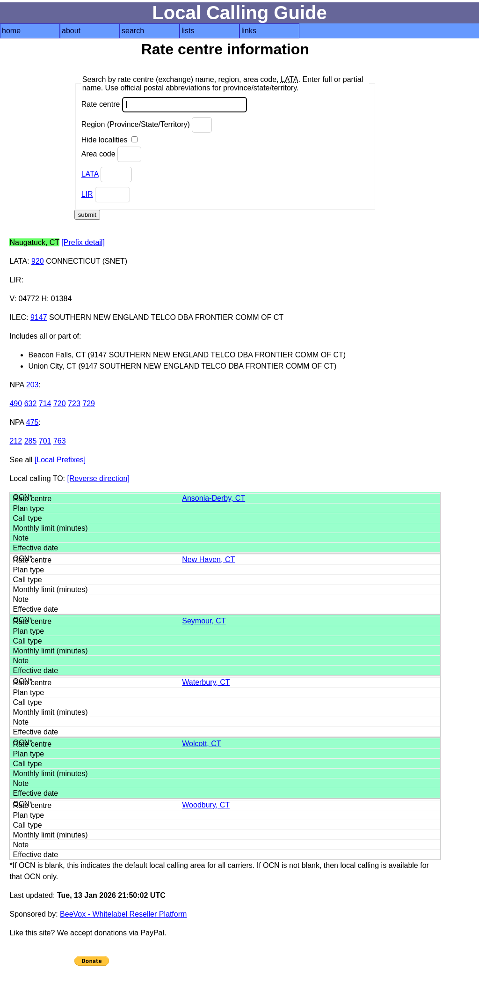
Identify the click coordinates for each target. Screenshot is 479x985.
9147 (38, 317)
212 (15, 441)
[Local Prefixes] (60, 460)
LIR (87, 194)
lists (188, 31)
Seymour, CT (203, 621)
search (133, 31)
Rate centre (164, 104)
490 (15, 403)
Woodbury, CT (206, 805)
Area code (111, 154)
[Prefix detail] (82, 242)
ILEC (17, 317)
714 (45, 403)
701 (45, 441)
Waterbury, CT (206, 682)
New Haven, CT (208, 559)
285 (30, 441)
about (71, 31)
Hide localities (109, 140)
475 (32, 422)
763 (59, 441)
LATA (90, 174)
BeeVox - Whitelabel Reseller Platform (123, 914)
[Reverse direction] (98, 478)
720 (59, 403)
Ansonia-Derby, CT (213, 498)
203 (32, 385)
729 (88, 403)
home (11, 31)
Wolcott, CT (201, 744)
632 (30, 403)
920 (37, 261)
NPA (16, 385)
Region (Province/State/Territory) (146, 125)
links (248, 31)
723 (74, 403)
